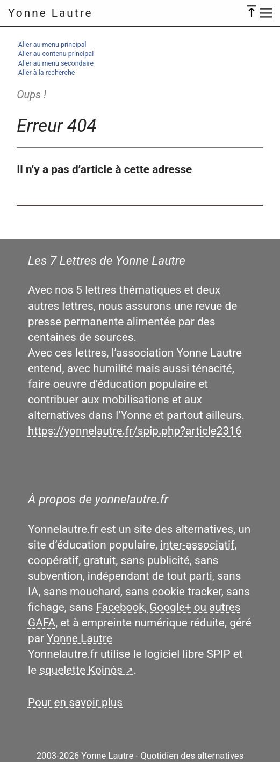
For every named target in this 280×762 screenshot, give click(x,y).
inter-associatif (197, 544)
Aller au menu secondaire (56, 63)
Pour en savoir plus (75, 702)
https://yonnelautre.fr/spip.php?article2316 (135, 430)
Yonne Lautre (50, 12)
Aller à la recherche (46, 72)
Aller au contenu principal (56, 53)
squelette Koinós (81, 670)
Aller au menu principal (52, 44)
